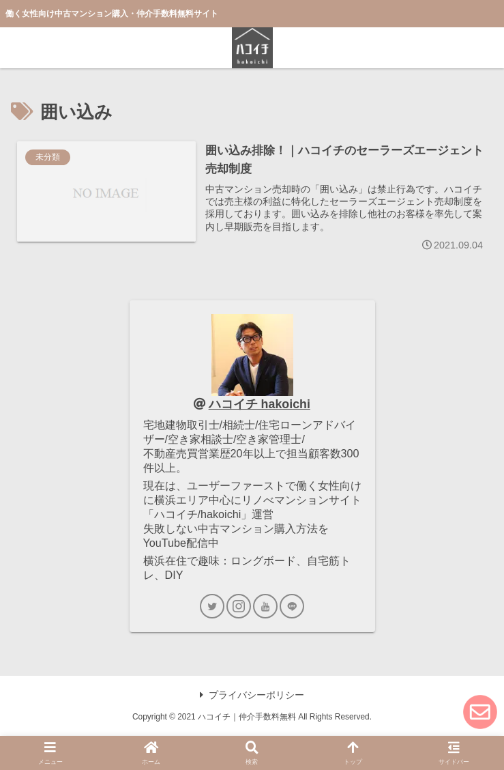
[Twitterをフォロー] (212, 606)
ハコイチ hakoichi (259, 404)
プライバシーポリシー (252, 694)
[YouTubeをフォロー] (265, 606)
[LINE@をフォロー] (292, 606)
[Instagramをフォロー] (238, 606)
